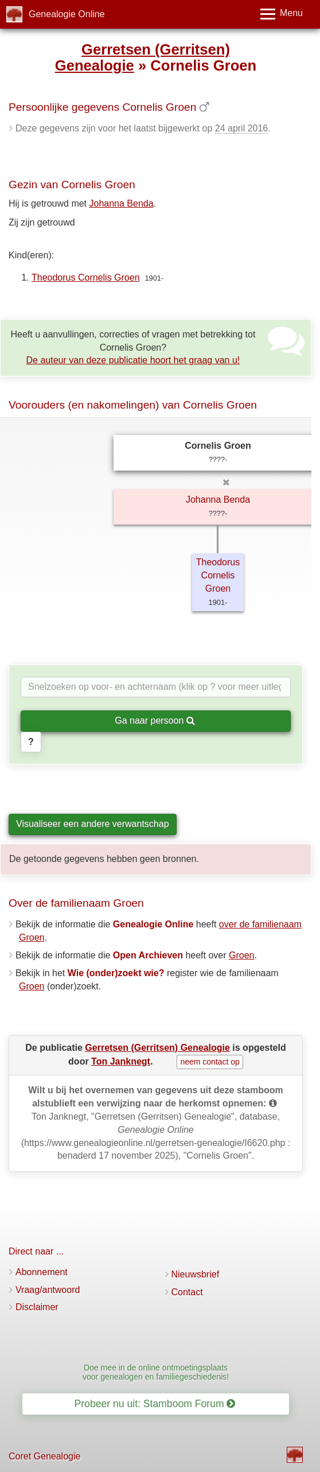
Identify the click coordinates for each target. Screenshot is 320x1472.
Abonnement (41, 1272)
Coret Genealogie (44, 1456)
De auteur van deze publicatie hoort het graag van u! (133, 360)
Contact (187, 1292)
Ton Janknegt (120, 1061)
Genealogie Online (67, 14)
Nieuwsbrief (195, 1274)
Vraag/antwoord (47, 1290)
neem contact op (210, 1061)
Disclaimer (36, 1307)
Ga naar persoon (155, 720)
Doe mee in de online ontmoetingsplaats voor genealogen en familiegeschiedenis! (156, 1372)
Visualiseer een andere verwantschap (92, 824)
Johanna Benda (121, 203)
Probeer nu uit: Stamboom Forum (155, 1403)
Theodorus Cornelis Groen (86, 277)
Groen (241, 955)
